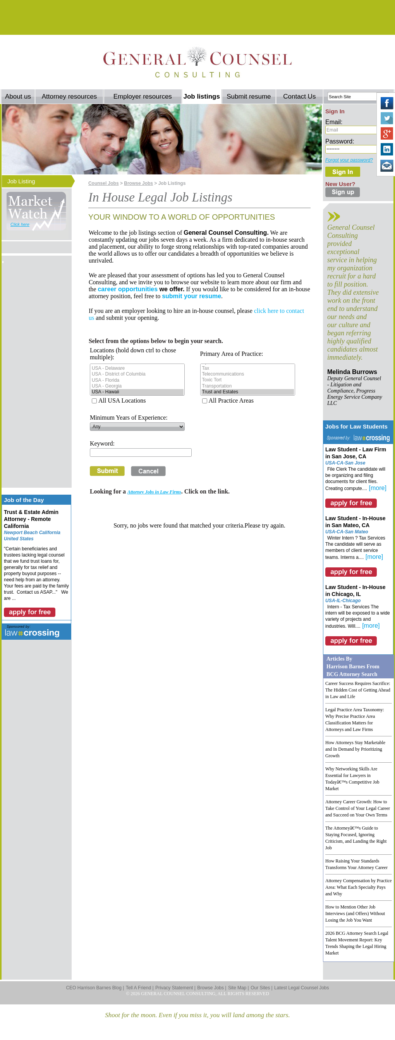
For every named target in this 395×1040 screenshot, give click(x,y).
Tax (247, 368)
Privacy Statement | (175, 987)
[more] (377, 488)
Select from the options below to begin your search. (156, 341)
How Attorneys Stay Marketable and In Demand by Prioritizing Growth (355, 749)
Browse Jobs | (211, 987)
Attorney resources (69, 96)
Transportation (247, 386)
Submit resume (249, 96)
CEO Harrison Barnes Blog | (95, 987)
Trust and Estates (247, 392)
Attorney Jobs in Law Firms (154, 492)
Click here (19, 224)
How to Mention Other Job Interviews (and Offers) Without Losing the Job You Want (355, 913)
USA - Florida (137, 380)
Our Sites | (261, 987)
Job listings (201, 96)
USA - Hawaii (137, 392)
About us (18, 96)
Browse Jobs (138, 183)
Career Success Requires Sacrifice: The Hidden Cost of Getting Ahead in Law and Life (357, 690)
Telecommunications (247, 374)
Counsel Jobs (103, 183)
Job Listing (21, 181)
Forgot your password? (349, 160)
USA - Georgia (137, 386)
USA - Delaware (137, 368)
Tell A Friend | (140, 987)
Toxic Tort (247, 380)
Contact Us (299, 96)
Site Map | (238, 987)
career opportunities (128, 289)
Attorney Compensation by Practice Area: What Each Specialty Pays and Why (358, 887)
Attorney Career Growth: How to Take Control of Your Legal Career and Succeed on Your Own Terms (357, 808)
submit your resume (191, 296)
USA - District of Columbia (137, 374)
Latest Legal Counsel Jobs (301, 987)
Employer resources (142, 96)
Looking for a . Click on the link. (160, 491)
